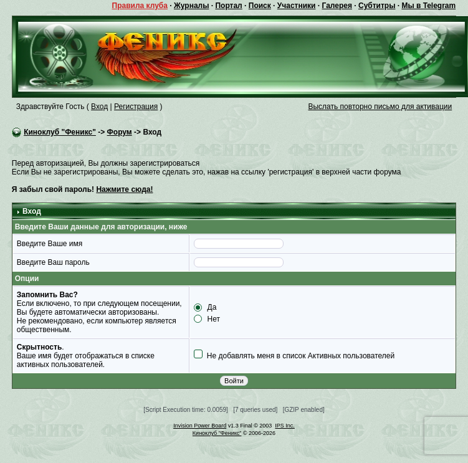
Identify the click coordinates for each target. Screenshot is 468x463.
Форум (119, 132)
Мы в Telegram (428, 5)
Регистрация (136, 106)
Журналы (191, 5)
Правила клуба (140, 5)
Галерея (336, 5)
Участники (296, 5)
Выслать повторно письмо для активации (380, 106)
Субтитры (376, 5)
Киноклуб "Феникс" (60, 132)
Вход (99, 106)
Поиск (260, 5)
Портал (228, 5)
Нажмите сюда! (124, 189)
